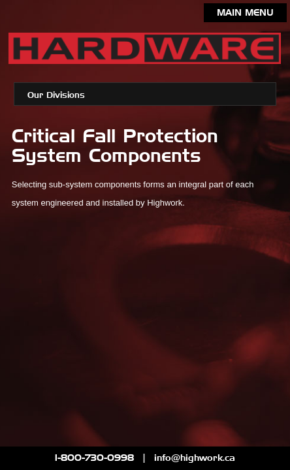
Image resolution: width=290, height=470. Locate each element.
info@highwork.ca (194, 458)
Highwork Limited (144, 51)
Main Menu (245, 13)
